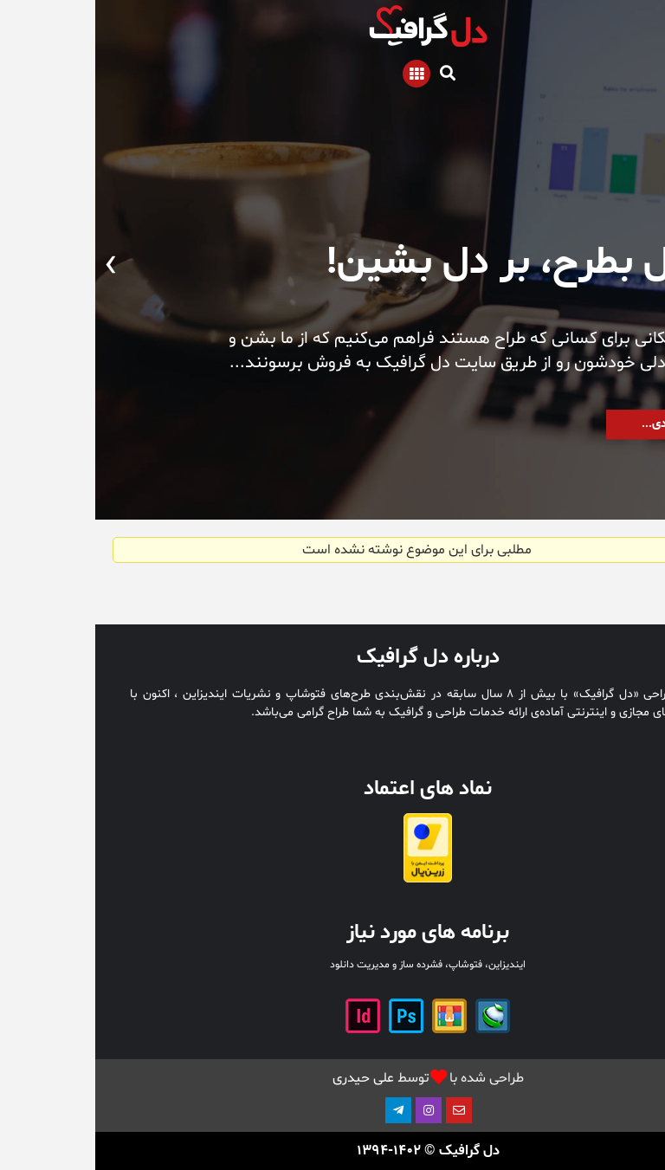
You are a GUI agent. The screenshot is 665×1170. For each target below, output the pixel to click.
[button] (617, 467)
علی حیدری (268, 1078)
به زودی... (571, 426)
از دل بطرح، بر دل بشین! (431, 262)
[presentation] (650, 266)
